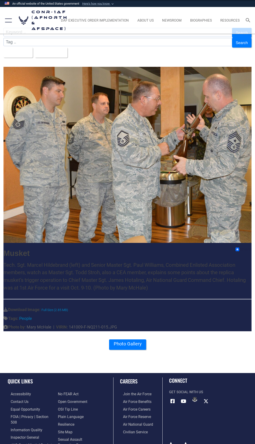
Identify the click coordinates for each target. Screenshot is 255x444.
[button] (98, 3)
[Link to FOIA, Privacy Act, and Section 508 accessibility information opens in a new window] (29, 411)
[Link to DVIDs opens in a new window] (194, 395)
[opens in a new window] (95, 20)
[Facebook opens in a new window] (172, 396)
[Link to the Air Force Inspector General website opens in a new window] (21, 426)
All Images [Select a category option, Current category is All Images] (17, 49)
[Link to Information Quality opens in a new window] (22, 418)
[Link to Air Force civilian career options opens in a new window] (132, 426)
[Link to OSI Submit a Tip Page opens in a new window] (67, 404)
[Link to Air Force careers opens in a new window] (133, 404)
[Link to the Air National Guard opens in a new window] (134, 418)
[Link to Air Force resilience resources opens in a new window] (66, 418)
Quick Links (20, 377)
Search (241, 40)
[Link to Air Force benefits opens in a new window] (134, 397)
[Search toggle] (249, 20)
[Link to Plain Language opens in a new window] (69, 411)
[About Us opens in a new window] (145, 20)
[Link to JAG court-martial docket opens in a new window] (27, 433)
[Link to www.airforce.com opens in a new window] (134, 389)
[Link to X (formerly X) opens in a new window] (205, 396)
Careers (129, 377)
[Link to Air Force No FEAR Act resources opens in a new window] (68, 389)
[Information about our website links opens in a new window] (20, 440)
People (25, 314)
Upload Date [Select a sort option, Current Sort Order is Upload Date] (53, 49)
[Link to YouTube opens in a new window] (183, 396)
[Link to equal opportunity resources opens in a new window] (21, 404)
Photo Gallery (127, 341)
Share (243, 245)
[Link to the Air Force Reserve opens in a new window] (133, 411)
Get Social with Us (186, 388)
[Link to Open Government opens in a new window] (71, 397)
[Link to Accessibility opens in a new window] (18, 389)
